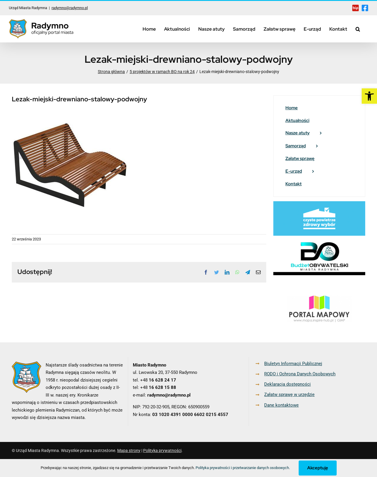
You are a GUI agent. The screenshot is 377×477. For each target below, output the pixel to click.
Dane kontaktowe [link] (281, 405)
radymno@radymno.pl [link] (70, 8)
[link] (369, 96)
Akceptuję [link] (317, 468)
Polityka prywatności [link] (162, 450)
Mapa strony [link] (128, 450)
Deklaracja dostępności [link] (287, 384)
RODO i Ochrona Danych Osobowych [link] (299, 374)
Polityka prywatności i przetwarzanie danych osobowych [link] (242, 468)
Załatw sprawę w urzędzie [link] (289, 394)
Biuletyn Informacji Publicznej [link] (293, 363)
